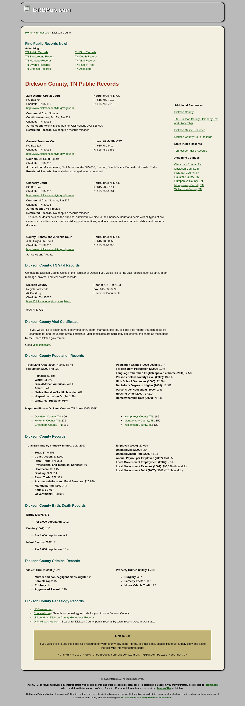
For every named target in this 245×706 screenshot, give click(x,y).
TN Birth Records (85, 52)
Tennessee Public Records (190, 150)
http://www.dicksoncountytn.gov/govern (50, 108)
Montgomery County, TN (189, 185)
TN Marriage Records (38, 60)
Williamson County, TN (188, 189)
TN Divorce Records (37, 64)
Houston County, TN (186, 177)
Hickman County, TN (187, 172)
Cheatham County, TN (188, 164)
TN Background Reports (40, 56)
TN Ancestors (83, 68)
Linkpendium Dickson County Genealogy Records (64, 617)
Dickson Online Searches (189, 130)
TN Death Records (86, 56)
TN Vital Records (85, 60)
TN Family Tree (84, 64)
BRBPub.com (52, 10)
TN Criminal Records (38, 68)
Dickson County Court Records (193, 136)
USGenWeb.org (43, 609)
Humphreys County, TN (188, 181)
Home (29, 32)
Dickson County (184, 112)
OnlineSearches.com (46, 621)
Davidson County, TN (187, 168)
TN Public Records (36, 52)
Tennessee (42, 32)
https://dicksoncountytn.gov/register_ (48, 301)
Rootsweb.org (42, 613)
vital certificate (41, 344)
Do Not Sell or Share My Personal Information (146, 697)
